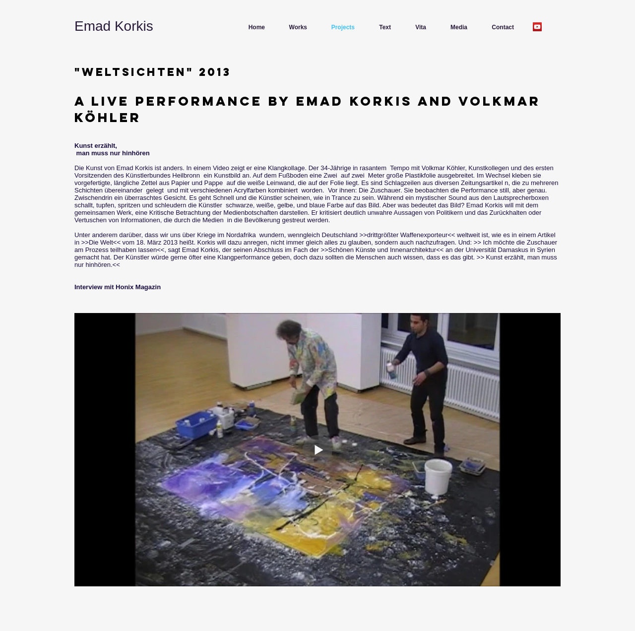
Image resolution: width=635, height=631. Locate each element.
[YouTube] (537, 26)
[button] (294, 27)
